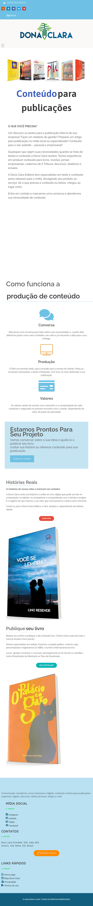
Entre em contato (22, 459)
